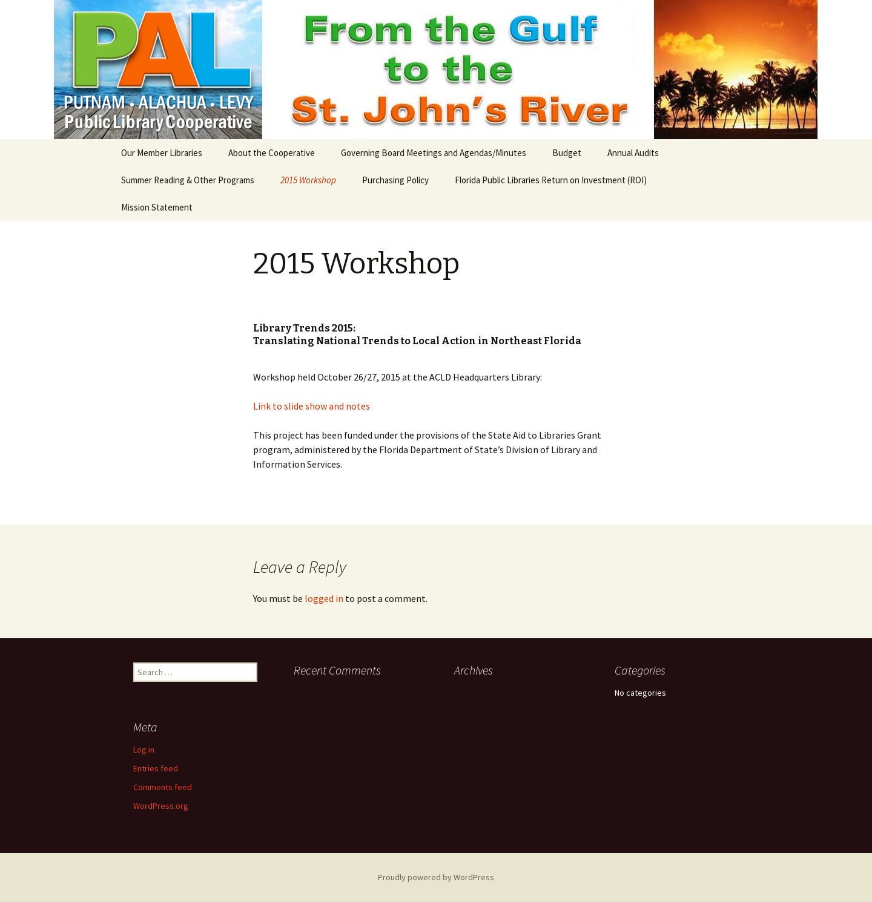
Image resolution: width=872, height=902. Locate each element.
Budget (566, 153)
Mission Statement (157, 207)
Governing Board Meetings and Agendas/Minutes (433, 153)
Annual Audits (633, 153)
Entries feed (155, 768)
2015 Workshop (308, 180)
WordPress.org (160, 805)
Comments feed (162, 787)
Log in (143, 749)
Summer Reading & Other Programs (187, 180)
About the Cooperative (271, 153)
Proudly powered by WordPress (436, 877)
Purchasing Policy (395, 180)
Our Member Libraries (161, 153)
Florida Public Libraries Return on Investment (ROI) (551, 180)
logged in (324, 598)
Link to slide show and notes (311, 406)
